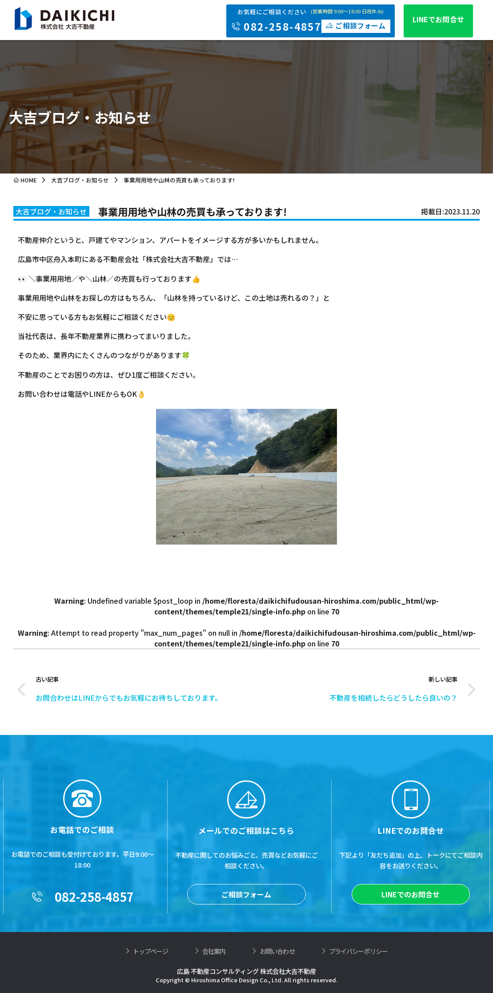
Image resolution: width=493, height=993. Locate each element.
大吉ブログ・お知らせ (80, 180)
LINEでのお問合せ (410, 954)
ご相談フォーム (246, 954)
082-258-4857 (82, 957)
